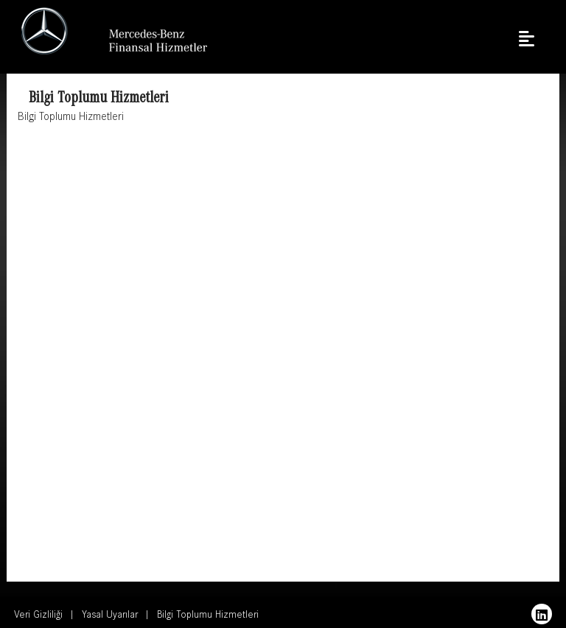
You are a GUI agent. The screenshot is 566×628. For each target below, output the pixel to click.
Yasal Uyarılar (110, 616)
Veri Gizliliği (38, 616)
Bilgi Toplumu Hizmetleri (208, 616)
